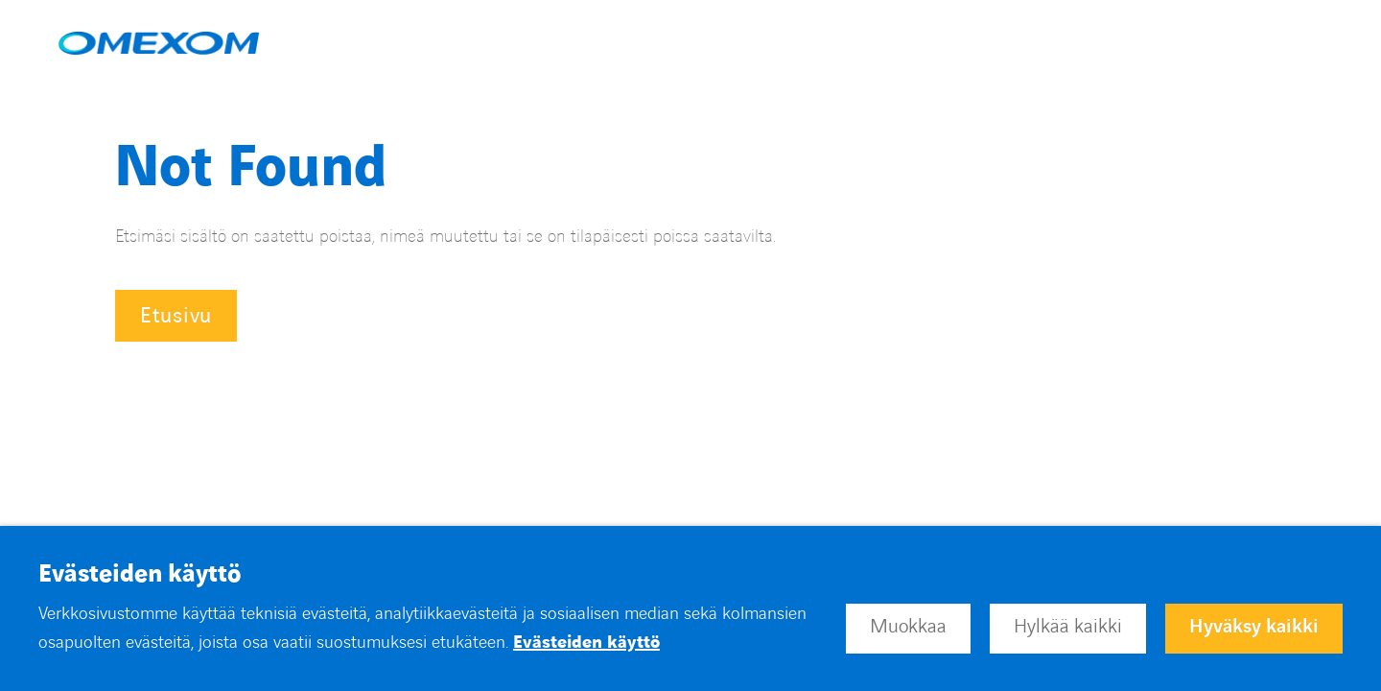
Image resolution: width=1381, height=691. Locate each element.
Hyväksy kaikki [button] (1254, 626)
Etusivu (176, 316)
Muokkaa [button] (908, 626)
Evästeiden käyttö (586, 643)
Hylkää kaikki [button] (1068, 626)
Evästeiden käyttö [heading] (139, 575)
